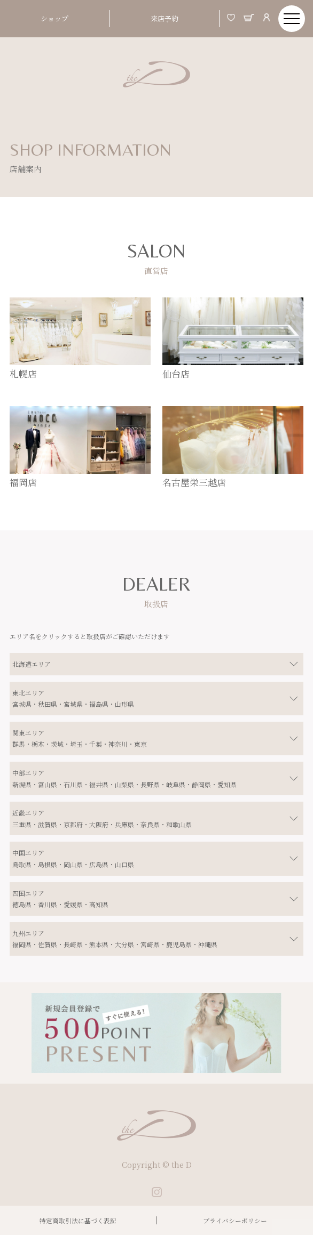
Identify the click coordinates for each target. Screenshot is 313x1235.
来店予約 (164, 18)
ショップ (54, 18)
